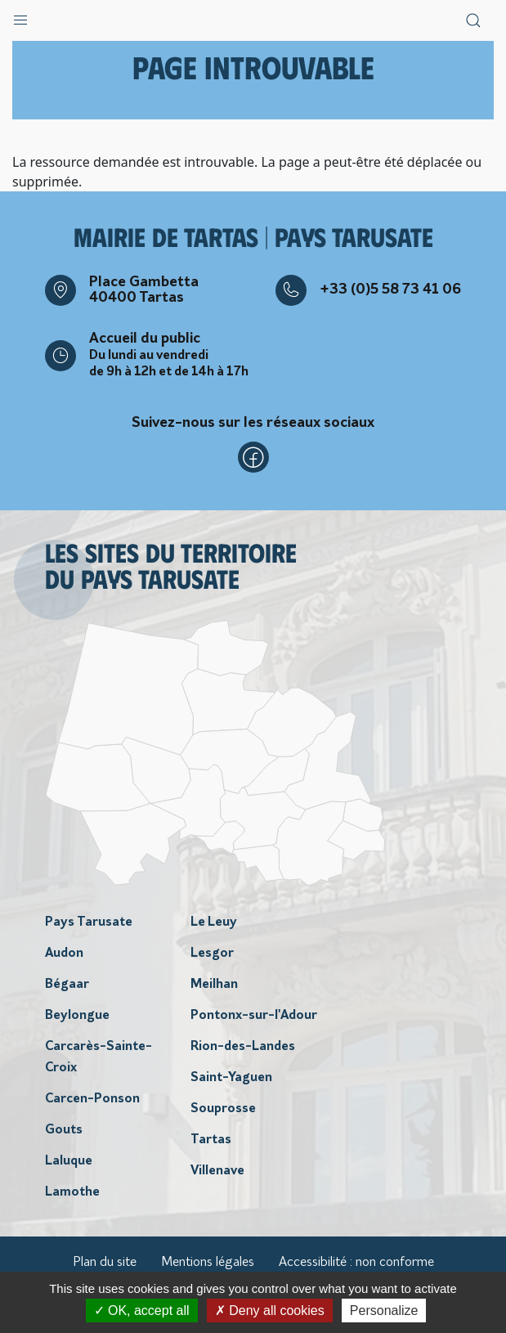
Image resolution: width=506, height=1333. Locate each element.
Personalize (384, 1310)
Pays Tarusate (88, 922)
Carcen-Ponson (92, 1099)
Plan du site (105, 1262)
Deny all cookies (270, 1310)
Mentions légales (207, 1262)
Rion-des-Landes (242, 1046)
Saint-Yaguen (231, 1077)
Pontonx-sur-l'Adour (253, 1015)
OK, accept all (142, 1310)
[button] (20, 16)
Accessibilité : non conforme (356, 1262)
